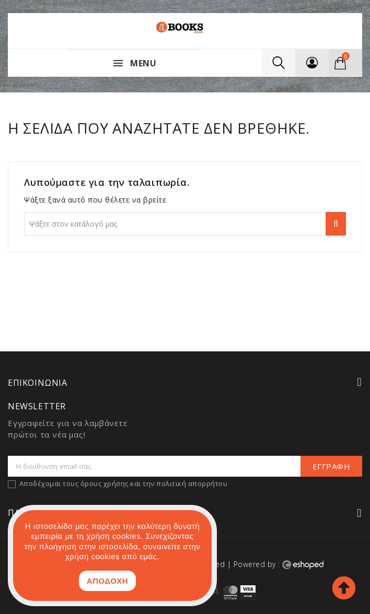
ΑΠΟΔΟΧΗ (107, 580)
